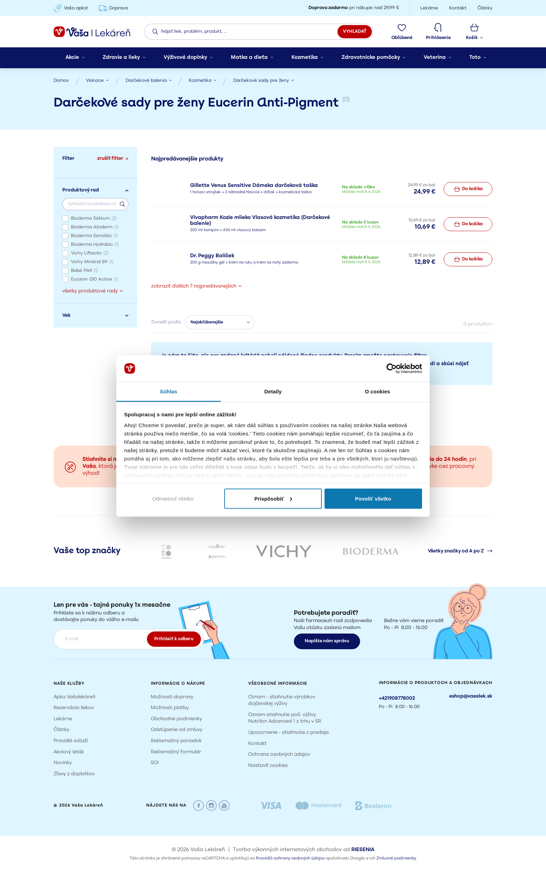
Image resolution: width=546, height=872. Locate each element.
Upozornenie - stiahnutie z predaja (288, 732)
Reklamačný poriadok (176, 741)
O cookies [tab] (377, 391)
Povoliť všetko (373, 498)
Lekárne (63, 719)
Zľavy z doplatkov (74, 774)
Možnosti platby (170, 707)
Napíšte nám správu (327, 641)
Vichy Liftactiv (90, 253)
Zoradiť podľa (166, 322)
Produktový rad (95, 190)
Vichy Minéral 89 (92, 262)
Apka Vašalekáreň (74, 697)
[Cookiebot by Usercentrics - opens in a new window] (391, 368)
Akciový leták (69, 752)
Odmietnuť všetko (172, 498)
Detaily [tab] (273, 391)
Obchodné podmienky (176, 719)
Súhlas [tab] (168, 391)
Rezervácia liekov (74, 707)
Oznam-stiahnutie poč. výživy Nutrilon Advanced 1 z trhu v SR (284, 718)
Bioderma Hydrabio (95, 244)
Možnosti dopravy (172, 697)
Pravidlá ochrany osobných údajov (290, 858)
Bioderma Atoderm (94, 227)
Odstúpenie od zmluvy (176, 729)
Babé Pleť (84, 270)
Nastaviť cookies (268, 765)
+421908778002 (397, 698)
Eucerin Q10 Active (94, 279)
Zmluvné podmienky (396, 858)
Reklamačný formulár (176, 752)
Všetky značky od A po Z (460, 551)
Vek (95, 315)
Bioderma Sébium (94, 218)
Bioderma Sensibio (94, 235)
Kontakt (257, 743)
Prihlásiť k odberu (174, 639)
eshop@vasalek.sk (470, 696)
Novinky (63, 762)
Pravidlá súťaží (71, 741)
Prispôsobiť (273, 498)
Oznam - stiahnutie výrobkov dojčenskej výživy (281, 700)
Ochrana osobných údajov (279, 754)
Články (61, 729)
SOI (155, 762)
